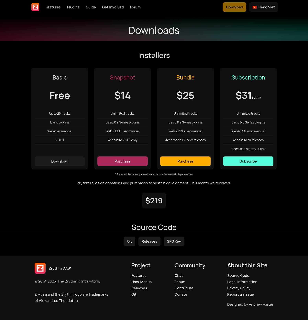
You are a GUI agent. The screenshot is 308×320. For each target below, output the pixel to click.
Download (234, 7)
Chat (179, 275)
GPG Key (174, 241)
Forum (135, 7)
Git (129, 241)
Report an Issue (240, 294)
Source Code (238, 275)
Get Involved (113, 7)
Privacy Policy (238, 288)
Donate (181, 294)
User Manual (142, 281)
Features (53, 7)
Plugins (73, 7)
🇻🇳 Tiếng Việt (263, 7)
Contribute (184, 288)
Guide (91, 7)
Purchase (123, 161)
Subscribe (248, 161)
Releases (149, 241)
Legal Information (242, 281)
